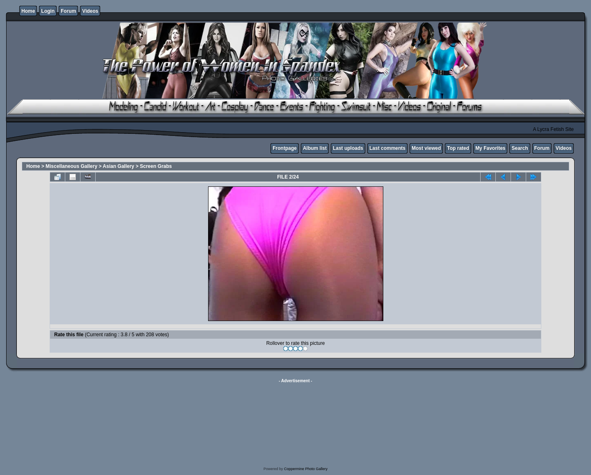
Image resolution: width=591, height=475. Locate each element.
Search (519, 148)
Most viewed (426, 148)
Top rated (458, 148)
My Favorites (490, 148)
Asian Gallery (118, 166)
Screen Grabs (156, 166)
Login (48, 11)
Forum (68, 11)
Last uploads (348, 148)
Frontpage (285, 148)
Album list (315, 148)
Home (28, 11)
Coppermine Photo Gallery (306, 469)
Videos (90, 11)
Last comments (387, 148)
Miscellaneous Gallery (71, 166)
